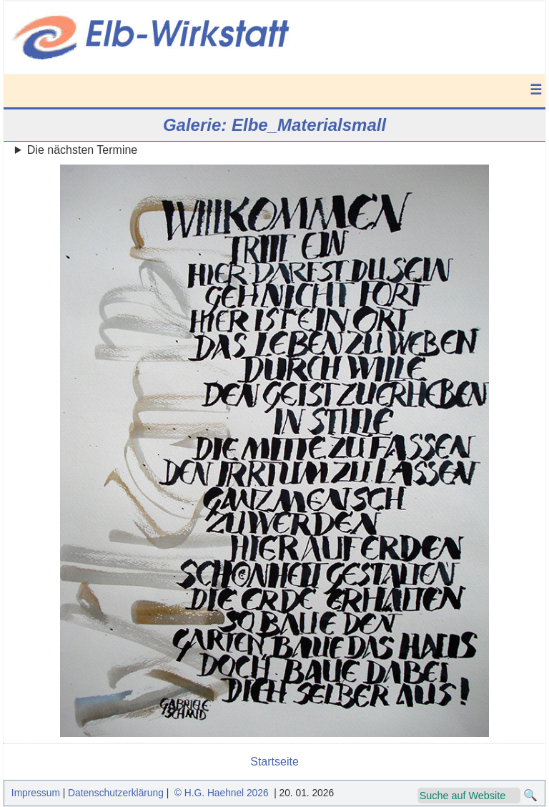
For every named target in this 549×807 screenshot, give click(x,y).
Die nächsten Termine (82, 150)
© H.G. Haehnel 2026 (221, 793)
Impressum (35, 793)
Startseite (274, 761)
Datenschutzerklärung (116, 793)
